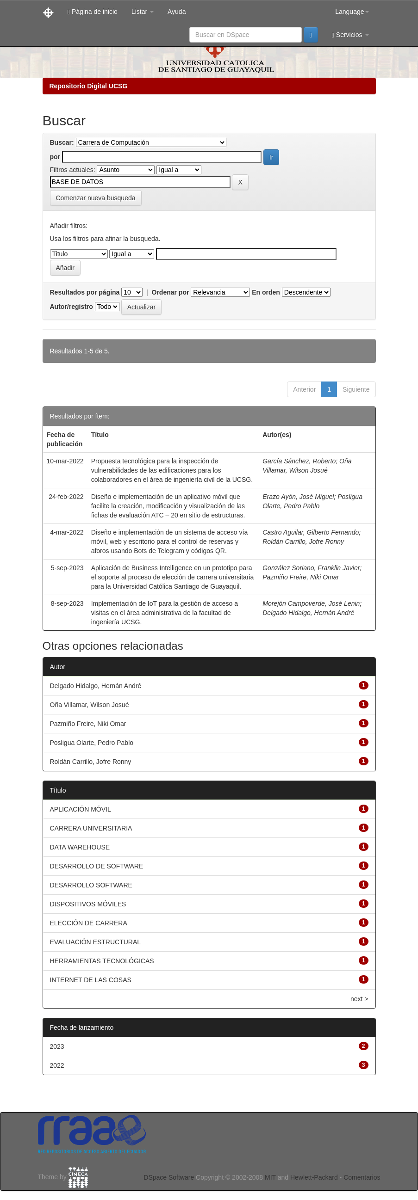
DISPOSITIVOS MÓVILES (88, 904)
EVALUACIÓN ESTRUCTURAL (95, 942)
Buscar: (62, 142)
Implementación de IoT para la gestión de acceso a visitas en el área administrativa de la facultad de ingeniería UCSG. (164, 613)
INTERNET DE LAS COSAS (90, 980)
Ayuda (177, 11)
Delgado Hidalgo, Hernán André (308, 612)
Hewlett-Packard (314, 1177)
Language (351, 11)
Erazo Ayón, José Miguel (298, 496)
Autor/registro (71, 306)
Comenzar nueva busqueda (96, 198)
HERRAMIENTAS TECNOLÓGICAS (102, 961)
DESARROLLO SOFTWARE (91, 885)
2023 (57, 1046)
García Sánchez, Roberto (299, 461)
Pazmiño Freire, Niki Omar (300, 577)
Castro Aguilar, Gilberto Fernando (310, 532)
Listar (142, 11)
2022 (57, 1065)
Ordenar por (170, 292)
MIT (270, 1177)
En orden (266, 292)
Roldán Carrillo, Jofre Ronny (303, 541)
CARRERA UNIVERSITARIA (91, 828)
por (55, 156)
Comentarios (361, 1177)
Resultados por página (85, 292)
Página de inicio (93, 12)
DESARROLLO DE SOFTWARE (96, 866)
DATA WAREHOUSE (80, 847)
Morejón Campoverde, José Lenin (311, 603)
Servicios (350, 35)
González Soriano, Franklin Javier (311, 568)
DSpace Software (168, 1177)
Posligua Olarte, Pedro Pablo (92, 742)
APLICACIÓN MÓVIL (80, 809)
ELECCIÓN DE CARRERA (88, 923)
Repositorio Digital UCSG (89, 86)
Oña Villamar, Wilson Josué (89, 704)
